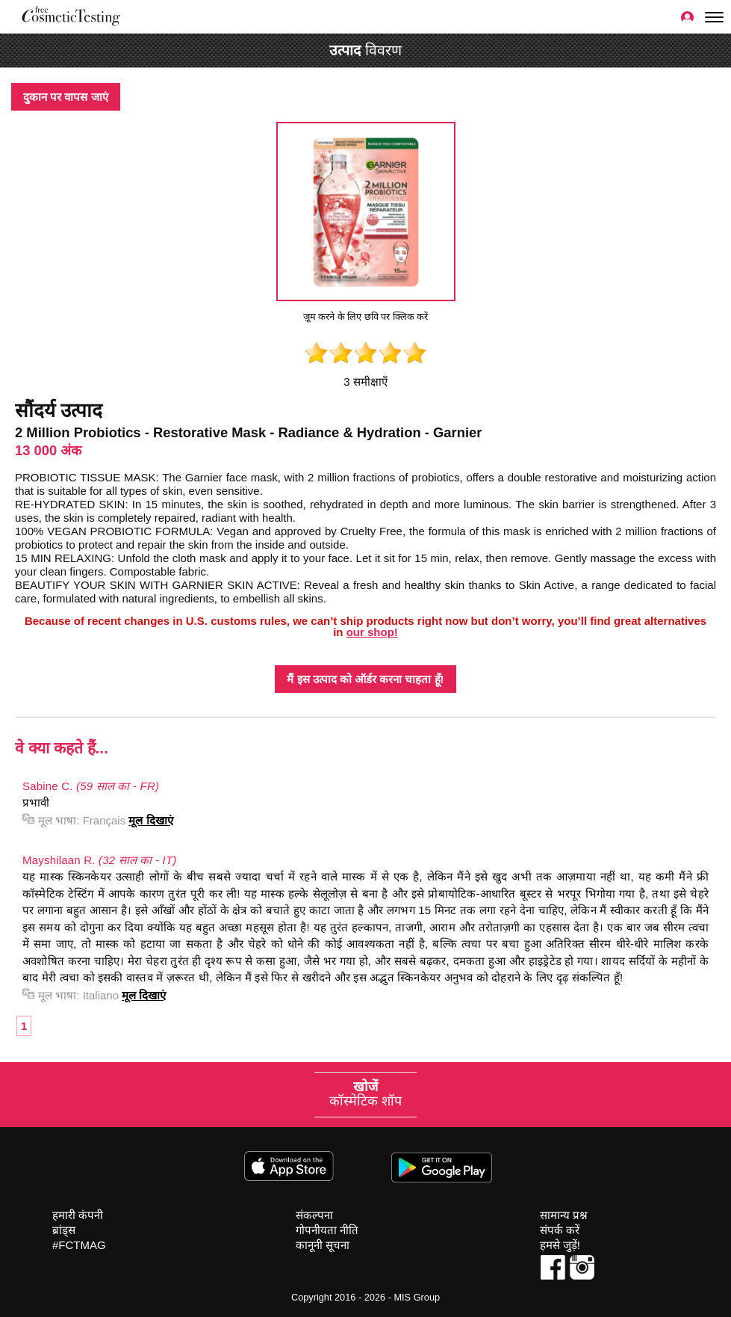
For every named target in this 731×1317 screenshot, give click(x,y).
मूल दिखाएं (150, 820)
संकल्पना (314, 1215)
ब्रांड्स (63, 1230)
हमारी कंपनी (77, 1215)
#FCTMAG (79, 1245)
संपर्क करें (559, 1230)
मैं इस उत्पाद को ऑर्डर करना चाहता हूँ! (365, 679)
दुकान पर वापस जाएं (65, 96)
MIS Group (417, 1297)
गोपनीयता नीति (327, 1230)
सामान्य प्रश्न (564, 1215)
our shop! (372, 632)
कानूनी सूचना (322, 1245)
